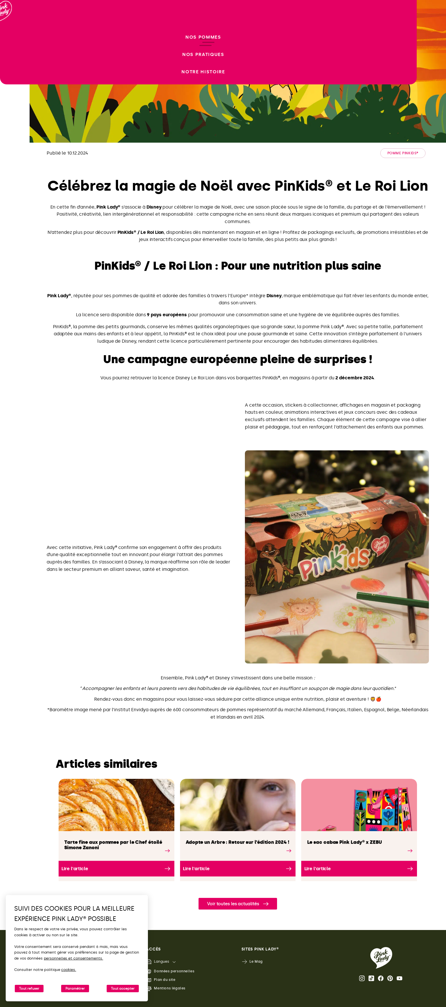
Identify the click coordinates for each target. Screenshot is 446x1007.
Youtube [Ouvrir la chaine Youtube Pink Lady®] (399, 978)
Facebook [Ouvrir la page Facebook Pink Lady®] (380, 978)
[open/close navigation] (15, 503)
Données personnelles (170, 971)
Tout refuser (29, 989)
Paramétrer (75, 989)
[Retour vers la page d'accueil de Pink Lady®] (381, 958)
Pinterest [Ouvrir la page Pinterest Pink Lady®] (390, 978)
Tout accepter (123, 989)
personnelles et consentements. (73, 958)
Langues (157, 961)
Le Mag (252, 961)
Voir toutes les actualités (233, 903)
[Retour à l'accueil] (15, 28)
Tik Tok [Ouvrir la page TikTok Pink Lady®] (371, 978)
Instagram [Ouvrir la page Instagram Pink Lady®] (362, 978)
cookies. (68, 970)
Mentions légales (165, 988)
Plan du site (160, 980)
